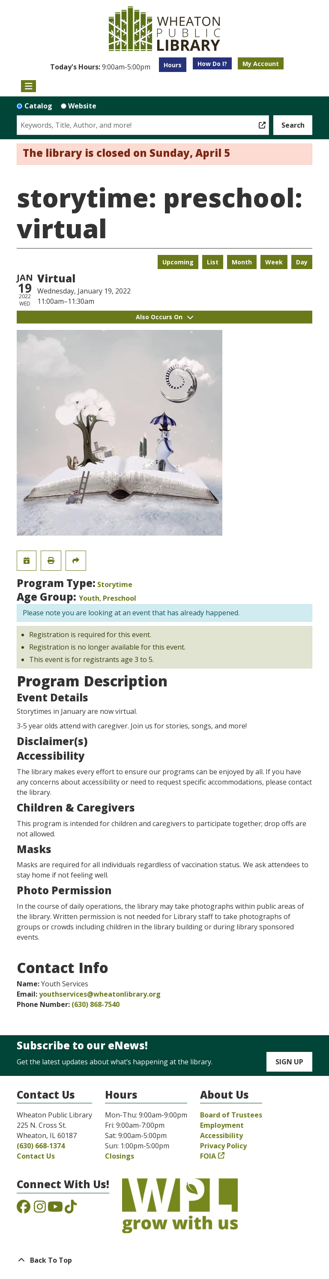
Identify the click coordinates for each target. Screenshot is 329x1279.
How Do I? (212, 64)
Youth (89, 598)
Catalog (38, 106)
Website (82, 106)
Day (302, 262)
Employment (222, 1125)
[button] (100, 66)
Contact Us (36, 1156)
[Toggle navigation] (28, 86)
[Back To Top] (164, 1260)
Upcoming (178, 262)
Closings (119, 1156)
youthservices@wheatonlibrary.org (100, 994)
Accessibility (221, 1135)
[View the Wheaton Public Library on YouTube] (55, 1209)
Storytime (114, 584)
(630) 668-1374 (41, 1145)
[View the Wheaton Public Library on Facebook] (23, 1209)
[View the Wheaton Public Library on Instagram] (40, 1209)
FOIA (208, 1156)
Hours (173, 65)
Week (274, 262)
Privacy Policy (223, 1145)
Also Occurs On (164, 317)
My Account (260, 64)
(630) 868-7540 (96, 1004)
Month (242, 262)
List (212, 262)
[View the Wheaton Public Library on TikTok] (71, 1209)
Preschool (119, 598)
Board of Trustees (231, 1115)
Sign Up (289, 1061)
